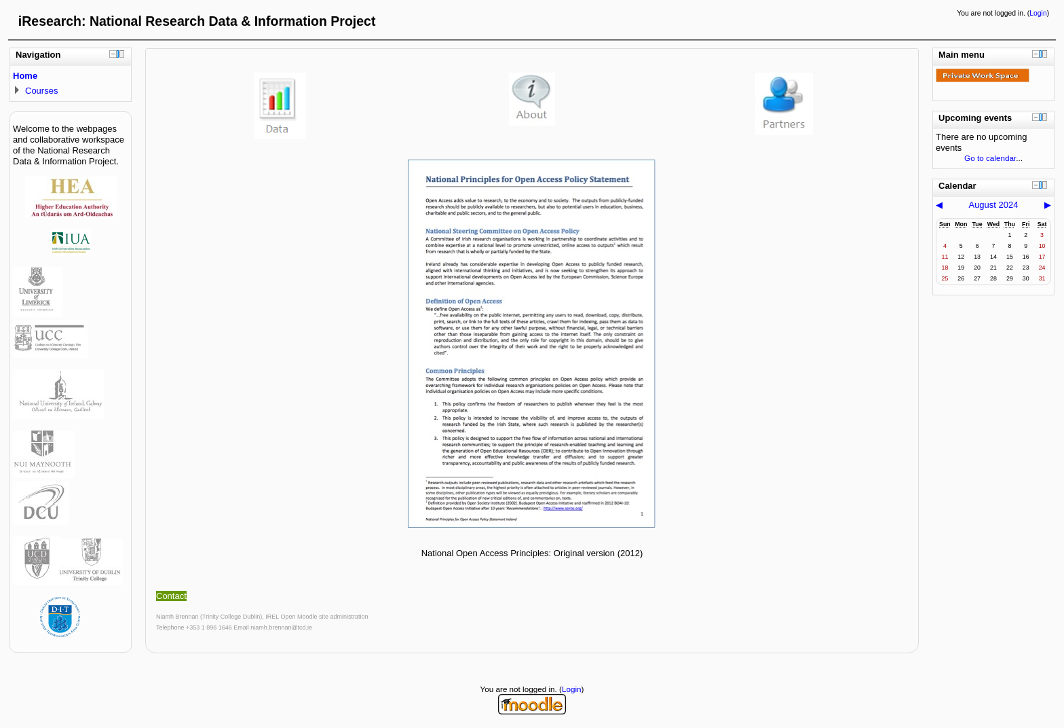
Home (25, 76)
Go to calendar (990, 157)
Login (1037, 13)
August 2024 (993, 205)
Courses (41, 91)
